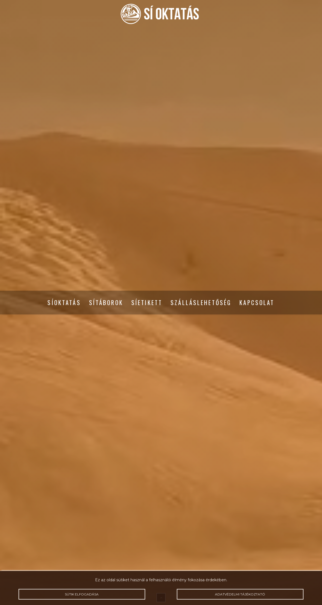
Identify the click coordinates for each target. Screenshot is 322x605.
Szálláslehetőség (201, 302)
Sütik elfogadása (82, 594)
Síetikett (146, 302)
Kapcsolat (256, 302)
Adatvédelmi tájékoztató (240, 594)
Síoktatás (64, 302)
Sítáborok (106, 302)
